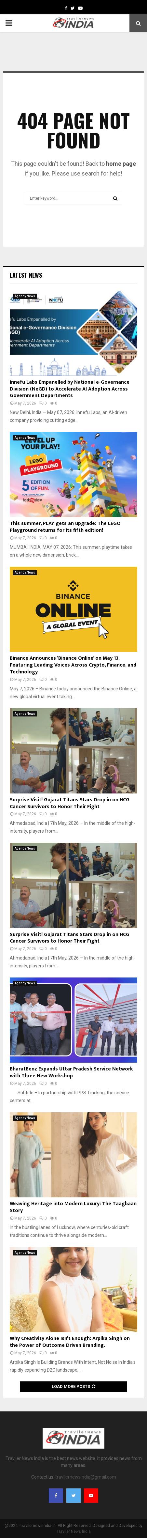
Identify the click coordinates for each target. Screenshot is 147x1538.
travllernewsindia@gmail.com (85, 1477)
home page (121, 163)
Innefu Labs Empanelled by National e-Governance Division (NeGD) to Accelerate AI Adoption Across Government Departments (69, 389)
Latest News (26, 275)
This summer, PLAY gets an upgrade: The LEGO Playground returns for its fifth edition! (65, 527)
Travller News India (74, 1531)
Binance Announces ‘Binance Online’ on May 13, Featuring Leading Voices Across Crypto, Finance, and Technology (73, 665)
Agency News (25, 296)
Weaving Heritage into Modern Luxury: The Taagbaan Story (73, 1207)
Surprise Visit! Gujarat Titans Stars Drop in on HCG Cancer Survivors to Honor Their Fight (69, 803)
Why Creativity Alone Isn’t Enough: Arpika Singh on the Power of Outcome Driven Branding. (70, 1342)
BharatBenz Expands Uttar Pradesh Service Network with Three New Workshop (71, 1072)
